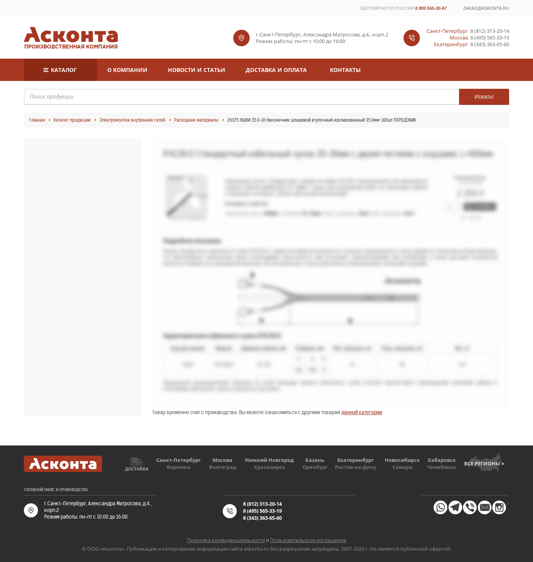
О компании (127, 70)
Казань (314, 459)
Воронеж (179, 466)
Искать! (484, 96)
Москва (222, 459)
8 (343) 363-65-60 (489, 44)
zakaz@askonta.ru (486, 8)
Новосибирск (402, 459)
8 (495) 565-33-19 (489, 37)
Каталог (64, 70)
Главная (37, 120)
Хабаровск (442, 459)
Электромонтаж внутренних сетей (132, 120)
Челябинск (441, 466)
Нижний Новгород (269, 459)
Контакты (345, 70)
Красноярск (269, 466)
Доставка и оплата (276, 70)
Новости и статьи (196, 70)
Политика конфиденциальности (226, 540)
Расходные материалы (196, 120)
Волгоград (222, 466)
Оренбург (315, 466)
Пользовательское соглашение (308, 540)
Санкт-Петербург (178, 459)
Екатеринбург (355, 459)
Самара (402, 466)
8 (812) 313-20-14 (489, 31)
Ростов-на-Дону (355, 466)
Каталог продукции (72, 120)
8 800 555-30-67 (431, 8)
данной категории (361, 412)
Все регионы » (484, 463)
